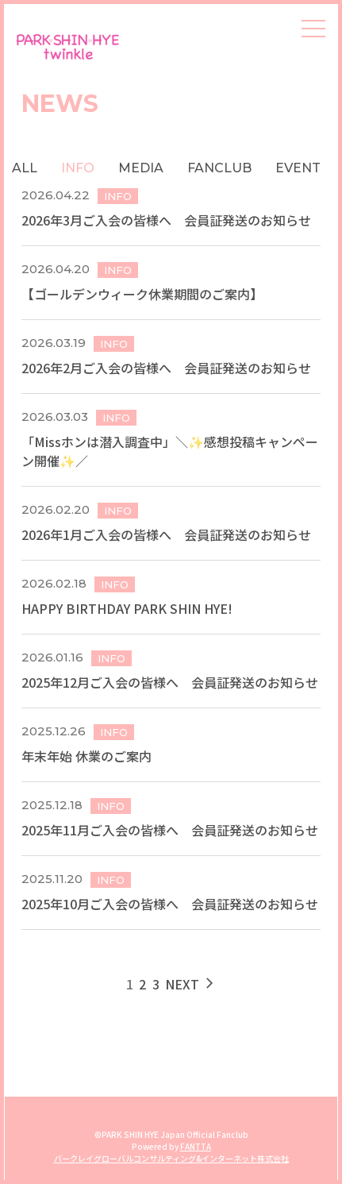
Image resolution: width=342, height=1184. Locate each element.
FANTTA (195, 1146)
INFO (77, 167)
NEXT (190, 983)
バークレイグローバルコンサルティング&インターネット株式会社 (171, 1158)
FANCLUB (219, 167)
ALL (24, 167)
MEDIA (140, 167)
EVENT (298, 167)
